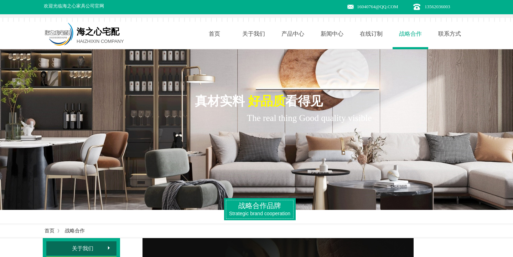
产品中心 (292, 34)
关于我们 (253, 34)
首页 (214, 34)
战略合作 (410, 34)
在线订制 (371, 34)
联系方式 (449, 34)
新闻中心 (332, 34)
